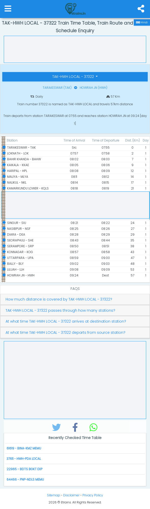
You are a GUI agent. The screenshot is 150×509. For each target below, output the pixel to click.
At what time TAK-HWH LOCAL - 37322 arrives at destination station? (66, 321)
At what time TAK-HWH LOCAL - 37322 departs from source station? (65, 332)
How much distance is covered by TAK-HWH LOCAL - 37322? (59, 299)
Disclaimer (71, 495)
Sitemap (53, 495)
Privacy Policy (92, 495)
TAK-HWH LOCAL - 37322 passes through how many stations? (60, 310)
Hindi (142, 22)
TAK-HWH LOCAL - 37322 (73, 76)
